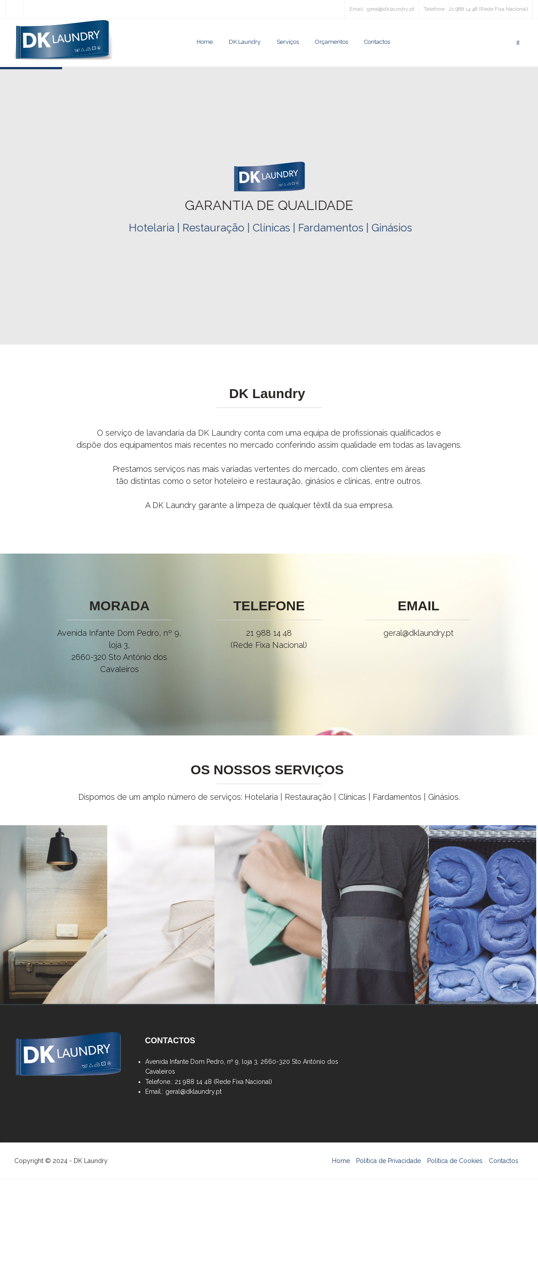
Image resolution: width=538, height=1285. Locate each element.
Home (205, 41)
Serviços (288, 41)
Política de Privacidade (388, 1160)
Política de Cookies (455, 1160)
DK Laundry (245, 41)
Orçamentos (331, 41)
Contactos (377, 41)
